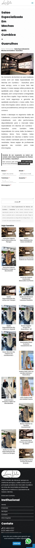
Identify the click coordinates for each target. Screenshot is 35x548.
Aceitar (17, 543)
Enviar (17, 202)
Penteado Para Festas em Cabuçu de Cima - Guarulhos (26, 442)
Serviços (4, 511)
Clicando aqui (24, 163)
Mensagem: (6, 185)
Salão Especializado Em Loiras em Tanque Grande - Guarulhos (8, 300)
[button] (32, 3)
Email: (21, 171)
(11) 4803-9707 (27, 162)
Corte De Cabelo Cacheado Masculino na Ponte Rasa (26, 279)
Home (3, 505)
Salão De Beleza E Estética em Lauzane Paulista (26, 298)
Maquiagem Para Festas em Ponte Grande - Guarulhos (26, 462)
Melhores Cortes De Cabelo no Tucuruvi (26, 259)
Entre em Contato (8, 496)
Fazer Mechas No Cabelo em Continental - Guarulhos (9, 354)
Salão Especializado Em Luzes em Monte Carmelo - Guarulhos (26, 242)
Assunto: (22, 178)
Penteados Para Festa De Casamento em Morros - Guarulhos (26, 344)
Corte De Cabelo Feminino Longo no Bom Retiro (9, 269)
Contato (4, 515)
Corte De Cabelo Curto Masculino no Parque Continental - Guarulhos (9, 242)
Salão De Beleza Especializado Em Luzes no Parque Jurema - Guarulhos (8, 453)
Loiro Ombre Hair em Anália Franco (26, 398)
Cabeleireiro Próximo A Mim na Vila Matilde (8, 401)
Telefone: (5, 178)
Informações (6, 518)
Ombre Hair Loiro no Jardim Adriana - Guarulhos (26, 373)
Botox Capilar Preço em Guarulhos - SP (26, 327)
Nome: (4, 171)
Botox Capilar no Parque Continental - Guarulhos (26, 426)
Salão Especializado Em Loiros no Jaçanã (8, 327)
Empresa (4, 508)
